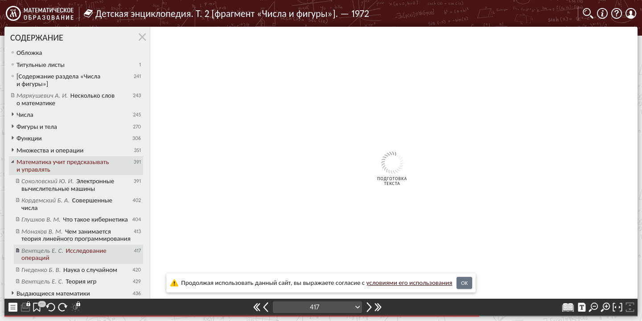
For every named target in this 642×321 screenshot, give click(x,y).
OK (464, 283)
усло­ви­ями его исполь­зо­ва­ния (409, 283)
